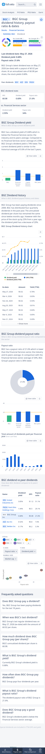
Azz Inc (7, 522)
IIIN (26, 82)
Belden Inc (8, 526)
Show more (22, 323)
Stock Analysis (8, 12)
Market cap (9, 559)
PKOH (31, 82)
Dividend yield (27, 551)
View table (32, 156)
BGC (5, 19)
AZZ (21, 82)
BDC (16, 82)
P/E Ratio (21, 12)
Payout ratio (10, 551)
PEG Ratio (32, 12)
